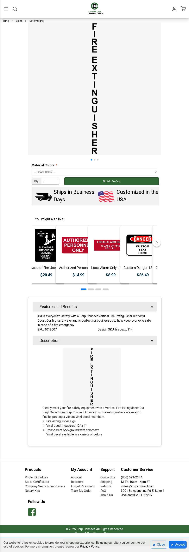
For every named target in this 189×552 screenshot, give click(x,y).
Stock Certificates (37, 482)
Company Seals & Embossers (45, 486)
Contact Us (107, 477)
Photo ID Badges (36, 477)
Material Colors (44, 165)
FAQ (103, 491)
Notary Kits (32, 491)
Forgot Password (83, 486)
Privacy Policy (89, 546)
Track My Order (81, 491)
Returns (105, 486)
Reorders (77, 482)
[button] (91, 160)
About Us (106, 495)
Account (76, 477)
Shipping (106, 482)
